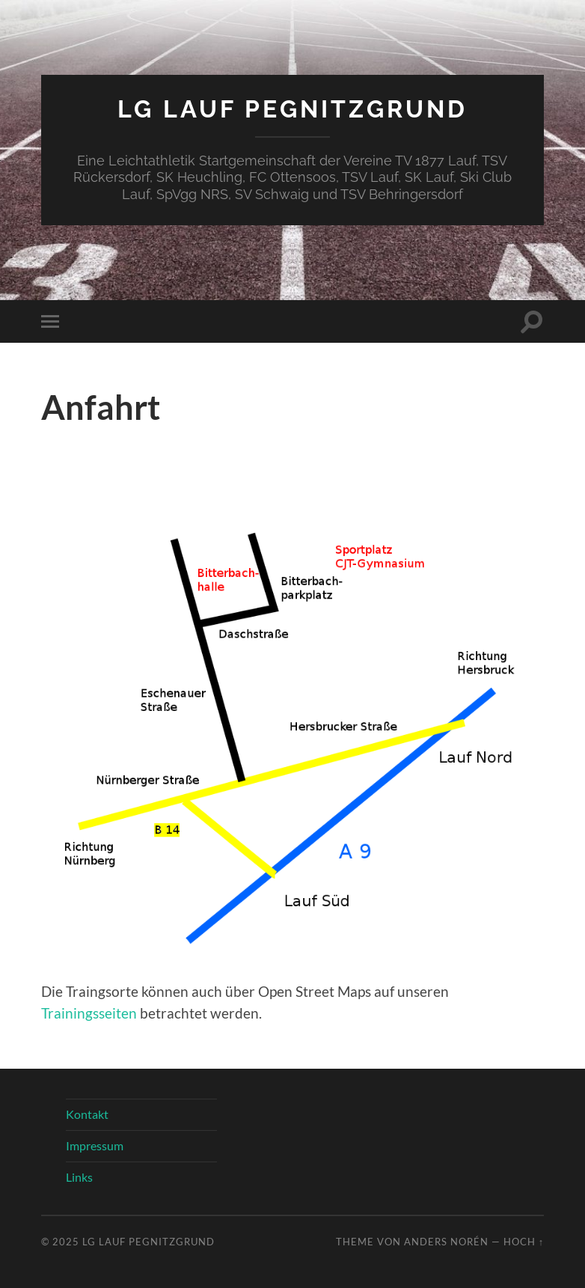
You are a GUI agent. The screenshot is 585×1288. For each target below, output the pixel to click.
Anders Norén (446, 1242)
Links (79, 1177)
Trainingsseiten (89, 1013)
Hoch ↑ (523, 1242)
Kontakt (87, 1114)
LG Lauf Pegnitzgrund (292, 109)
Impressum (94, 1145)
